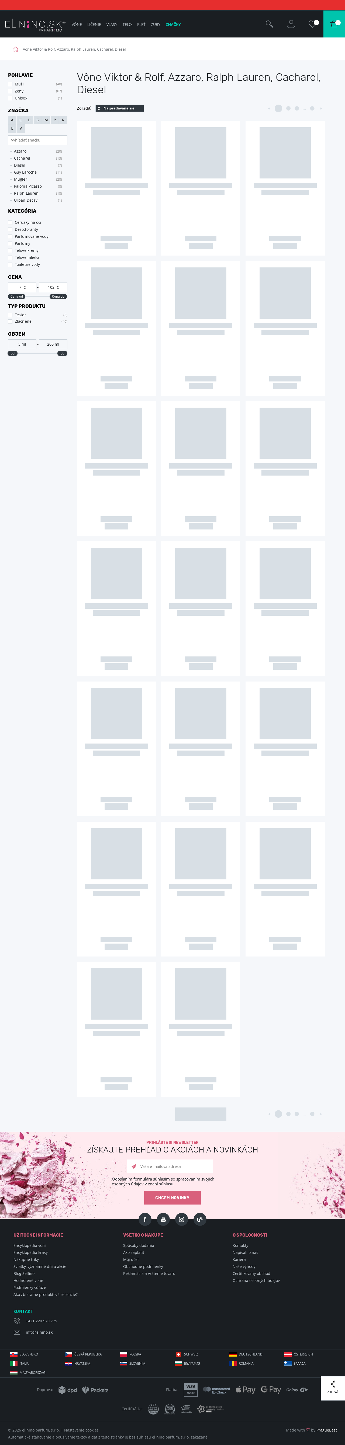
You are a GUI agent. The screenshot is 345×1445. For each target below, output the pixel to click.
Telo (127, 24)
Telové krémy (27, 250)
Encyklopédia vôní (29, 1245)
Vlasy (111, 24)
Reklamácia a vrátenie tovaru (149, 1273)
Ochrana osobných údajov (256, 1280)
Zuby (155, 24)
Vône (77, 24)
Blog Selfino (23, 1273)
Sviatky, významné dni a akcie (39, 1266)
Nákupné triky (26, 1259)
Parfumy (22, 243)
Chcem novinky (172, 1198)
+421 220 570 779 (41, 1320)
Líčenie (94, 24)
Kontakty (240, 1245)
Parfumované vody (32, 236)
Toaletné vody (27, 264)
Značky (173, 24)
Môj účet (131, 1259)
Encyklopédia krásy (30, 1252)
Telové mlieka (27, 257)
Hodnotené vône (28, 1280)
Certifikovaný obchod (251, 1273)
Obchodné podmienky (143, 1266)
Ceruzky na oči (28, 222)
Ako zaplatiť (133, 1252)
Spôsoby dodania (138, 1245)
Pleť (141, 24)
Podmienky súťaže (29, 1287)
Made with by (311, 1430)
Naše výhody (244, 1266)
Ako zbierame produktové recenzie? (45, 1294)
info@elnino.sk (39, 1332)
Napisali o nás (245, 1252)
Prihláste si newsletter (172, 1147)
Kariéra (239, 1259)
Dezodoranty (26, 229)
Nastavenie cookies (81, 1430)
